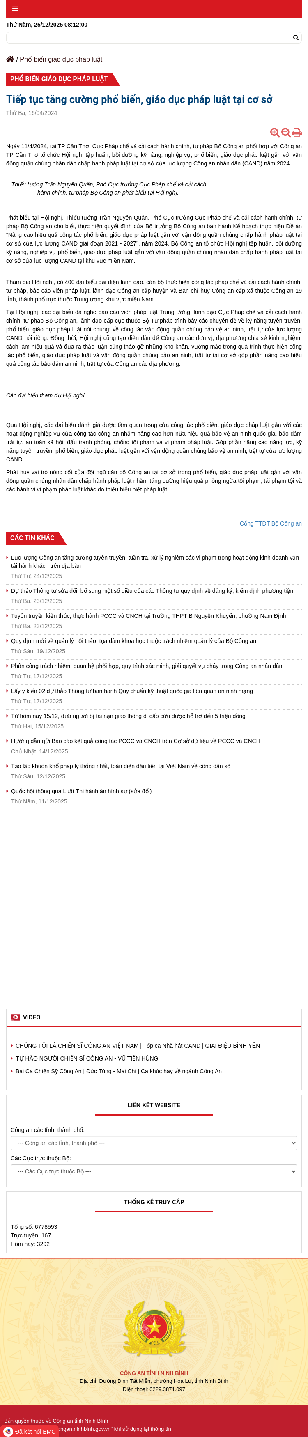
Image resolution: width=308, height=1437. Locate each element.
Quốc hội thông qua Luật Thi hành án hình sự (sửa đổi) (81, 791)
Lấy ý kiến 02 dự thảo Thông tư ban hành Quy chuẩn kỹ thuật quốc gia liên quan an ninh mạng (132, 691)
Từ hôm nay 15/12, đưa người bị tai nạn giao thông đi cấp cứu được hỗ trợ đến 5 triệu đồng (128, 716)
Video (32, 1017)
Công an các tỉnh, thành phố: (48, 1130)
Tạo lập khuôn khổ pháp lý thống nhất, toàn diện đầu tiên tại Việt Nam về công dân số (120, 766)
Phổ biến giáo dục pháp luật (61, 59)
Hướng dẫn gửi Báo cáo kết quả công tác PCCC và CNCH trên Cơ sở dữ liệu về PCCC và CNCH (135, 741)
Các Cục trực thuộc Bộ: (41, 1158)
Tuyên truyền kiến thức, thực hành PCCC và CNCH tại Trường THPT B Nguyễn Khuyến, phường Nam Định (148, 616)
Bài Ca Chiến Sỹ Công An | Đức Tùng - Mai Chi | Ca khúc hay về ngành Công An (119, 1071)
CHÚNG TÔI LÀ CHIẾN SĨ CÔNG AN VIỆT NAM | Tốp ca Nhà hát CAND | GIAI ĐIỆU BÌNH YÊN (138, 1045)
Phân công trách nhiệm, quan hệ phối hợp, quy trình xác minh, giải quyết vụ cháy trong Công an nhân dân (146, 666)
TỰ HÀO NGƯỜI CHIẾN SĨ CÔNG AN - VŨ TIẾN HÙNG (87, 1058)
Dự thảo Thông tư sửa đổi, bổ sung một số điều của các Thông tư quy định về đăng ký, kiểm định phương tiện (152, 591)
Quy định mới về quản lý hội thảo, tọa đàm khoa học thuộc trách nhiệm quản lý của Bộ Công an (133, 641)
